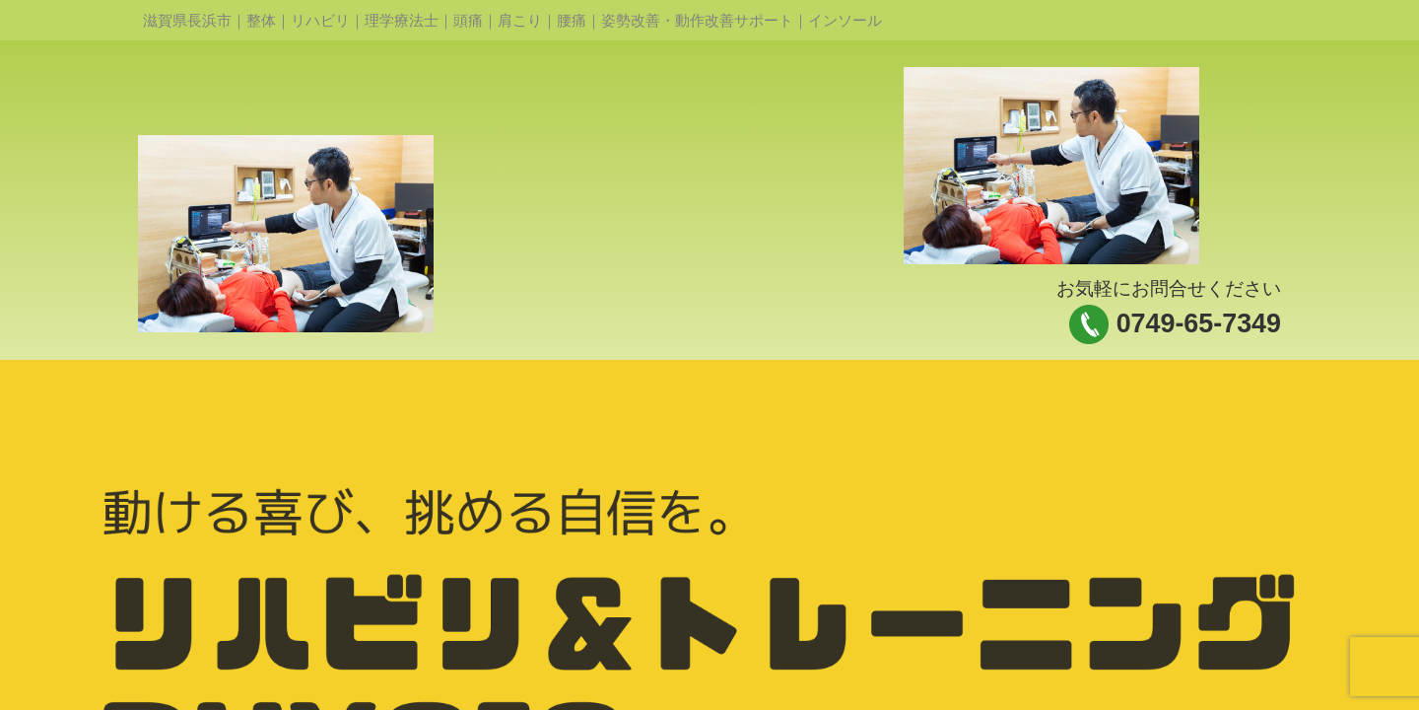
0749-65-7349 (1198, 323)
